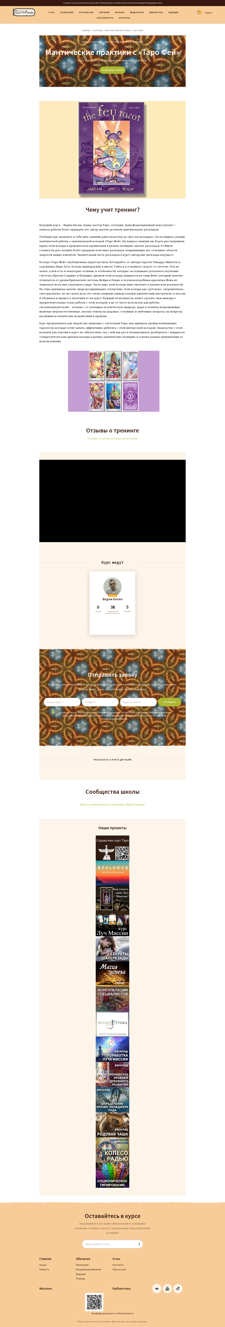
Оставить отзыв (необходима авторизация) (113, 438)
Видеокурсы (137, 12)
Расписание (66, 12)
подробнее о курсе (112, 70)
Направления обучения (88, 1269)
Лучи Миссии (86, 12)
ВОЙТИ (208, 13)
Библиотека (156, 12)
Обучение (104, 12)
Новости (44, 1269)
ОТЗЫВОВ (127, 608)
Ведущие (174, 12)
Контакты (124, 17)
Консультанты (105, 17)
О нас (51, 12)
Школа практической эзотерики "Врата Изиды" (112, 804)
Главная (86, 30)
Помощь (80, 1278)
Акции (42, 1264)
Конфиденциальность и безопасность (112, 1313)
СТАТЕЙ (98, 608)
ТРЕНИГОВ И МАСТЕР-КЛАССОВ (112, 609)
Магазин (120, 12)
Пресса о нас (119, 1269)
